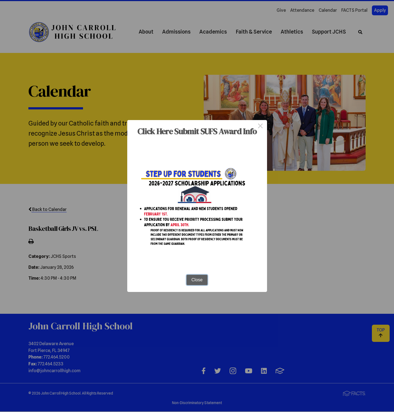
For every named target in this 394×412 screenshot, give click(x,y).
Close (197, 279)
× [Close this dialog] (260, 126)
